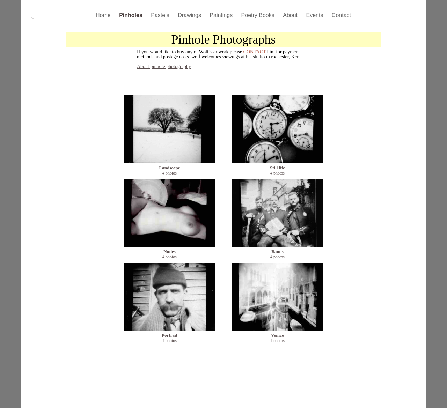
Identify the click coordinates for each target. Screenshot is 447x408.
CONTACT (254, 51)
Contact (341, 15)
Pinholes (131, 15)
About (291, 15)
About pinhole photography (164, 66)
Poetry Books (258, 15)
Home (104, 15)
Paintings (222, 15)
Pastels (161, 15)
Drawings (190, 15)
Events (315, 15)
